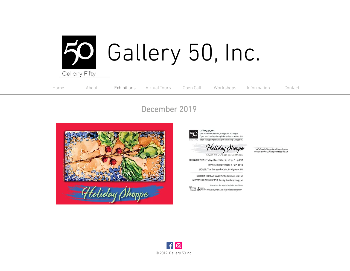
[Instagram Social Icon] (178, 245)
